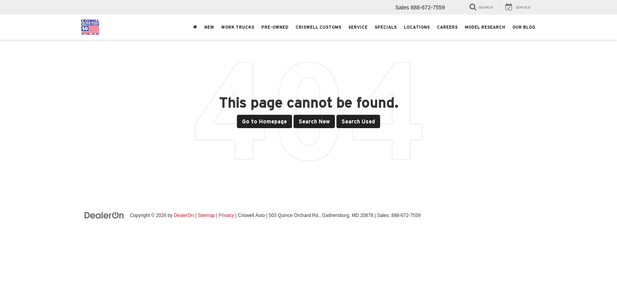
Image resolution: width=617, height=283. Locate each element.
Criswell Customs (318, 27)
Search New (314, 121)
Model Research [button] (485, 27)
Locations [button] (417, 27)
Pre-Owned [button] (274, 27)
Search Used (358, 121)
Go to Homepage (264, 121)
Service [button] (358, 27)
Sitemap (206, 215)
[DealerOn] (104, 215)
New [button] (209, 27)
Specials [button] (386, 27)
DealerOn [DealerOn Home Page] (184, 215)
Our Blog (523, 27)
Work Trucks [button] (237, 27)
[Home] (195, 27)
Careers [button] (447, 27)
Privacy (226, 215)
